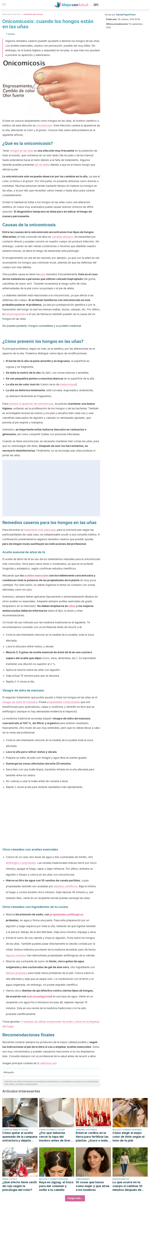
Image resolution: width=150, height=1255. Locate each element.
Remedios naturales (11, 14)
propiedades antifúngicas (66, 914)
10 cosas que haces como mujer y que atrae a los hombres (92, 1186)
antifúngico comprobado (21, 862)
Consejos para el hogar (15, 1130)
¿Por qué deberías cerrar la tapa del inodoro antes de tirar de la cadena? (54, 1136)
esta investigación (39, 996)
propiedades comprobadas (63, 702)
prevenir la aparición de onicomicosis (31, 403)
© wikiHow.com (47, 1063)
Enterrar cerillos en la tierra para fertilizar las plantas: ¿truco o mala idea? (92, 1136)
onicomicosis (44, 125)
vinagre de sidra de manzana (19, 702)
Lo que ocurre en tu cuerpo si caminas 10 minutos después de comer (127, 1186)
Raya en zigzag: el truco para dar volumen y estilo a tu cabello (56, 1186)
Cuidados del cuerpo (33, 14)
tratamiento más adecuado (40, 529)
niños (72, 606)
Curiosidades (83, 1179)
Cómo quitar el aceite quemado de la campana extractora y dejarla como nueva (19, 1136)
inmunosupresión (15, 314)
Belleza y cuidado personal (127, 1130)
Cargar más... (75, 1198)
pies (42, 274)
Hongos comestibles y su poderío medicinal (54, 325)
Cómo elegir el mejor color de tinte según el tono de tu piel (128, 1136)
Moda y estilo (9, 1179)
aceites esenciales (36, 575)
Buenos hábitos (120, 1179)
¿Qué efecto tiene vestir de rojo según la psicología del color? (19, 1186)
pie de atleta (42, 164)
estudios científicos (65, 886)
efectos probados (16, 973)
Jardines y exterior (86, 1130)
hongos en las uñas (21, 150)
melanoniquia (68, 384)
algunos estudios (16, 955)
